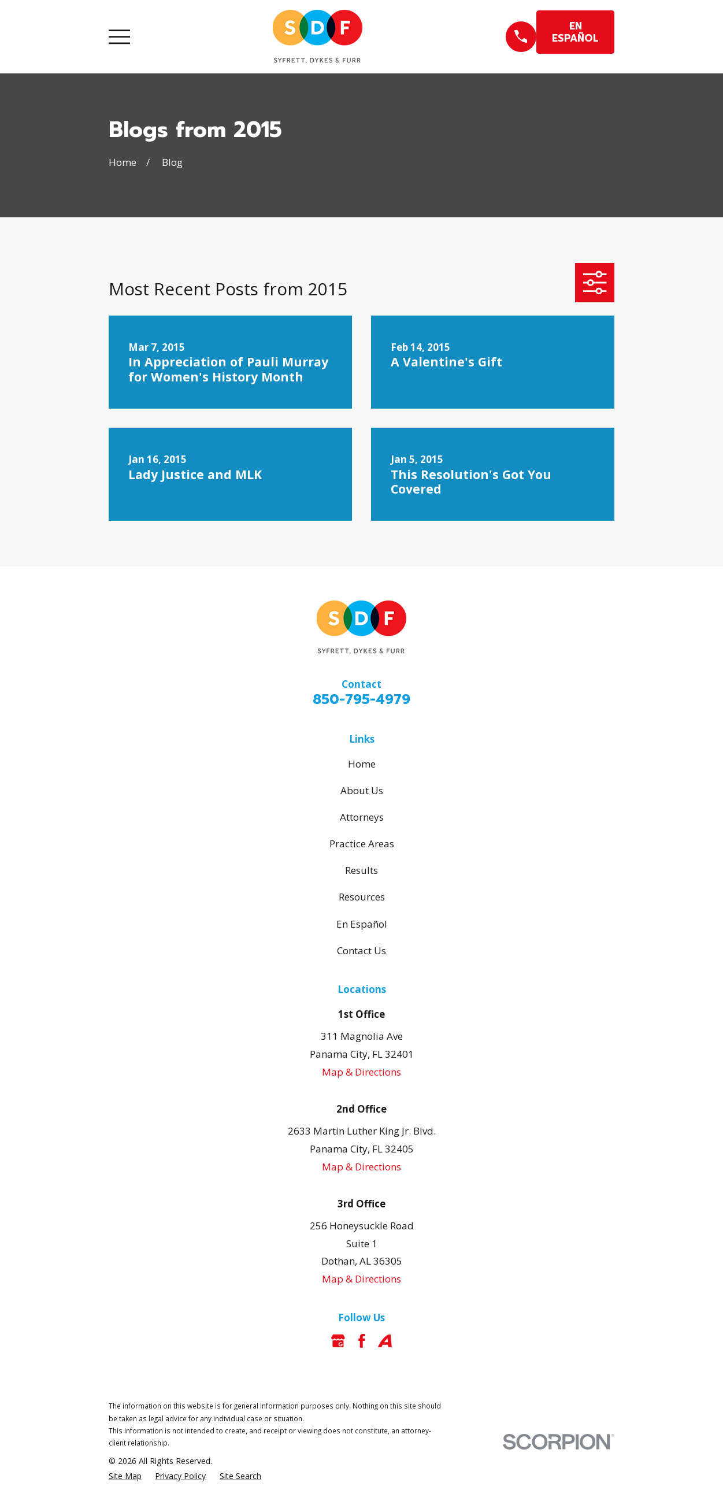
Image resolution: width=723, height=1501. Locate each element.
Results (361, 870)
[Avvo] (385, 1341)
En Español (361, 924)
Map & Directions (361, 1072)
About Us (361, 790)
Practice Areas (361, 843)
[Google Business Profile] (338, 1341)
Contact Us (361, 950)
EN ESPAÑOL (575, 31)
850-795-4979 (361, 700)
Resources (362, 896)
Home (362, 763)
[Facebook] (362, 1341)
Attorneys (362, 817)
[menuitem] (125, 1476)
